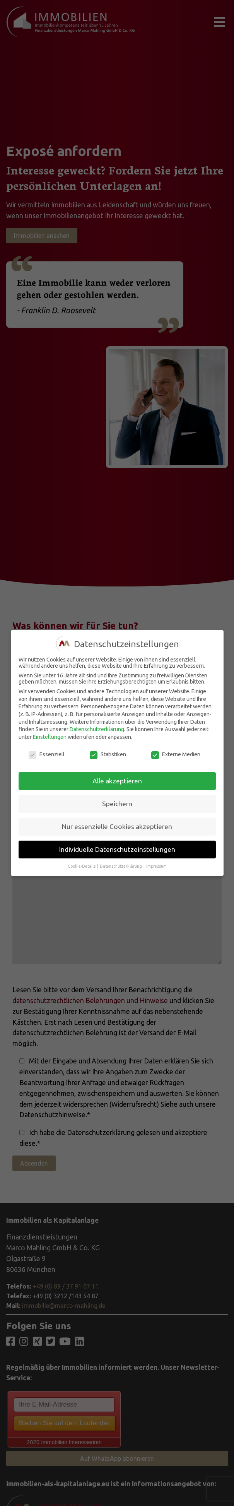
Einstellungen (50, 737)
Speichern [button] (117, 803)
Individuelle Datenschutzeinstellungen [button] (117, 849)
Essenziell (47, 754)
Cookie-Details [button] (82, 866)
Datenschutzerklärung (97, 729)
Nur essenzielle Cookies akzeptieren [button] (117, 826)
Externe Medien (175, 754)
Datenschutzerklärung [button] (121, 866)
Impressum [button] (156, 866)
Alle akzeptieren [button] (117, 781)
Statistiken (108, 754)
